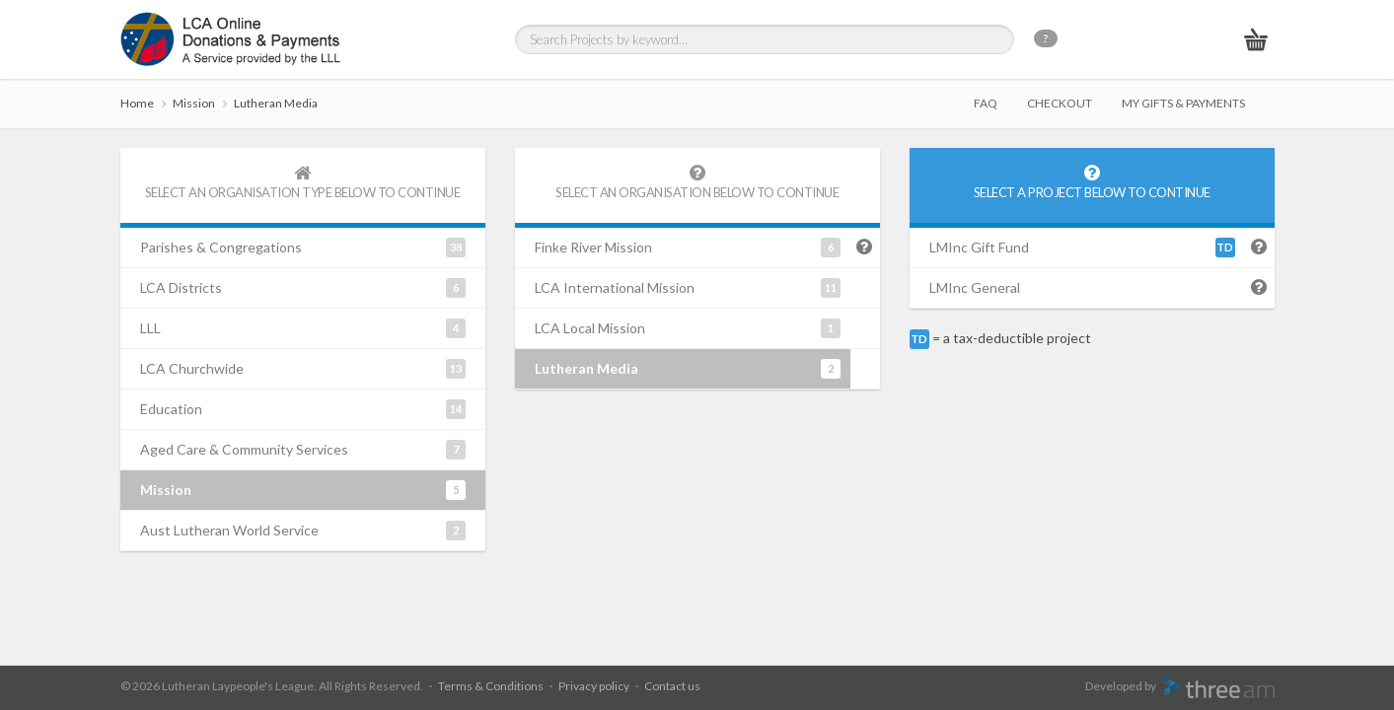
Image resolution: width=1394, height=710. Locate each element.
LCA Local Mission (688, 328)
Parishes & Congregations (303, 247)
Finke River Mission (688, 247)
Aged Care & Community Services (303, 450)
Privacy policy (593, 685)
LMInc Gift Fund (1082, 247)
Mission (194, 103)
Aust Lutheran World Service (303, 530)
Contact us (672, 685)
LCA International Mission (688, 288)
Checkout (1059, 103)
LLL (303, 328)
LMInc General (974, 287)
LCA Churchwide (303, 369)
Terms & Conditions (491, 685)
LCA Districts (303, 288)
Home (137, 103)
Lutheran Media (276, 103)
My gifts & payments (1183, 103)
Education (303, 409)
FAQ (985, 103)
